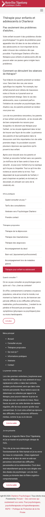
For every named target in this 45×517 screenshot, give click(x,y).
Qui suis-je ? (13, 352)
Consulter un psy (15, 343)
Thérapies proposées (17, 347)
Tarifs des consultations (15, 206)
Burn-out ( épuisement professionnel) (21, 254)
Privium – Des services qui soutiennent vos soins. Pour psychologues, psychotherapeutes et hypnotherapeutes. (22, 502)
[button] (42, 10)
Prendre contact (11, 217)
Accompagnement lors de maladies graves (20, 262)
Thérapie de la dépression (16, 231)
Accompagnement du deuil (16, 249)
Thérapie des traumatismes (16, 237)
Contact (11, 365)
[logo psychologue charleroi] (15, 3)
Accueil (11, 339)
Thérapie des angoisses (15, 243)
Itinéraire (11, 360)
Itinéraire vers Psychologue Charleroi (20, 211)
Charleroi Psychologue (20, 496)
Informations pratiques (17, 356)
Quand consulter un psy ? (15, 200)
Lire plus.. (8, 321)
